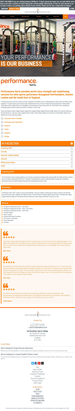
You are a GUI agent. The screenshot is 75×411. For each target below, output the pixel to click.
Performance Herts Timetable (13, 118)
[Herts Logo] (37, 314)
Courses (12, 16)
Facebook (7, 126)
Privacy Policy (37, 381)
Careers (37, 376)
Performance (37, 396)
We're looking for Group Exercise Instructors (17, 348)
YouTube (6, 136)
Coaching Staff (25, 16)
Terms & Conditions (38, 378)
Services (37, 159)
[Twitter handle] (32, 363)
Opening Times (37, 372)
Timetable (39, 16)
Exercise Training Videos (37, 155)
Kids (37, 394)
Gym (37, 389)
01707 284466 (35, 324)
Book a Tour (14, 9)
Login (72, 9)
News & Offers (37, 398)
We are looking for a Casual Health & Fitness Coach (19, 354)
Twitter (6, 129)
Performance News (37, 162)
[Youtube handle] (39, 363)
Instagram (7, 133)
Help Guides (37, 369)
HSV (65, 16)
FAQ (37, 367)
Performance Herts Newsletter (13, 122)
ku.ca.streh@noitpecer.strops (38, 327)
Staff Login (38, 383)
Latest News (5, 344)
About (3, 16)
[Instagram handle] (42, 363)
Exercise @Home (38, 401)
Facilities (37, 392)
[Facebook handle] (36, 363)
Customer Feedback (37, 374)
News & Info (56, 16)
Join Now (4, 9)
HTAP (47, 16)
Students (37, 403)
